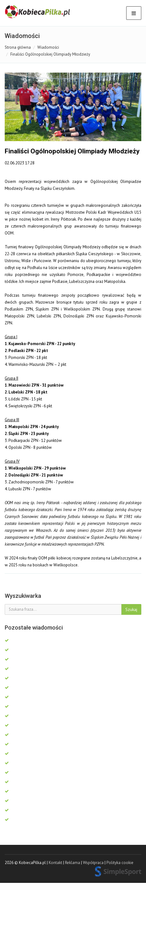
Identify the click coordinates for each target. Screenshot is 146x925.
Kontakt (55, 862)
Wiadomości (48, 47)
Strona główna (18, 47)
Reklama (72, 862)
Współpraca (93, 862)
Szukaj (131, 609)
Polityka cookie (119, 862)
